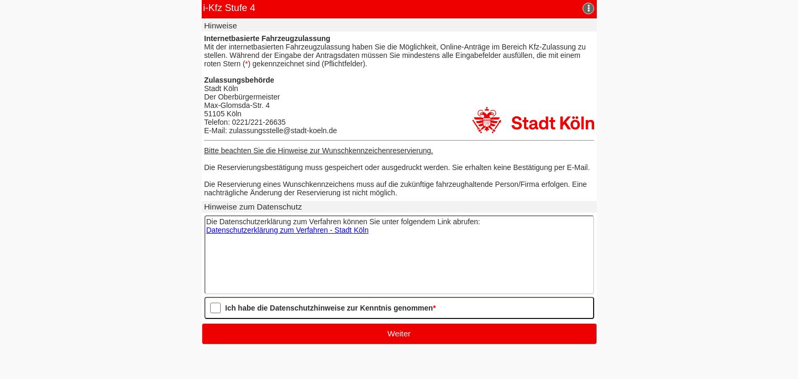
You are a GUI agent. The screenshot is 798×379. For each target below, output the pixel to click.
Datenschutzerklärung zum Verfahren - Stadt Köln (287, 230)
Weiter (398, 333)
